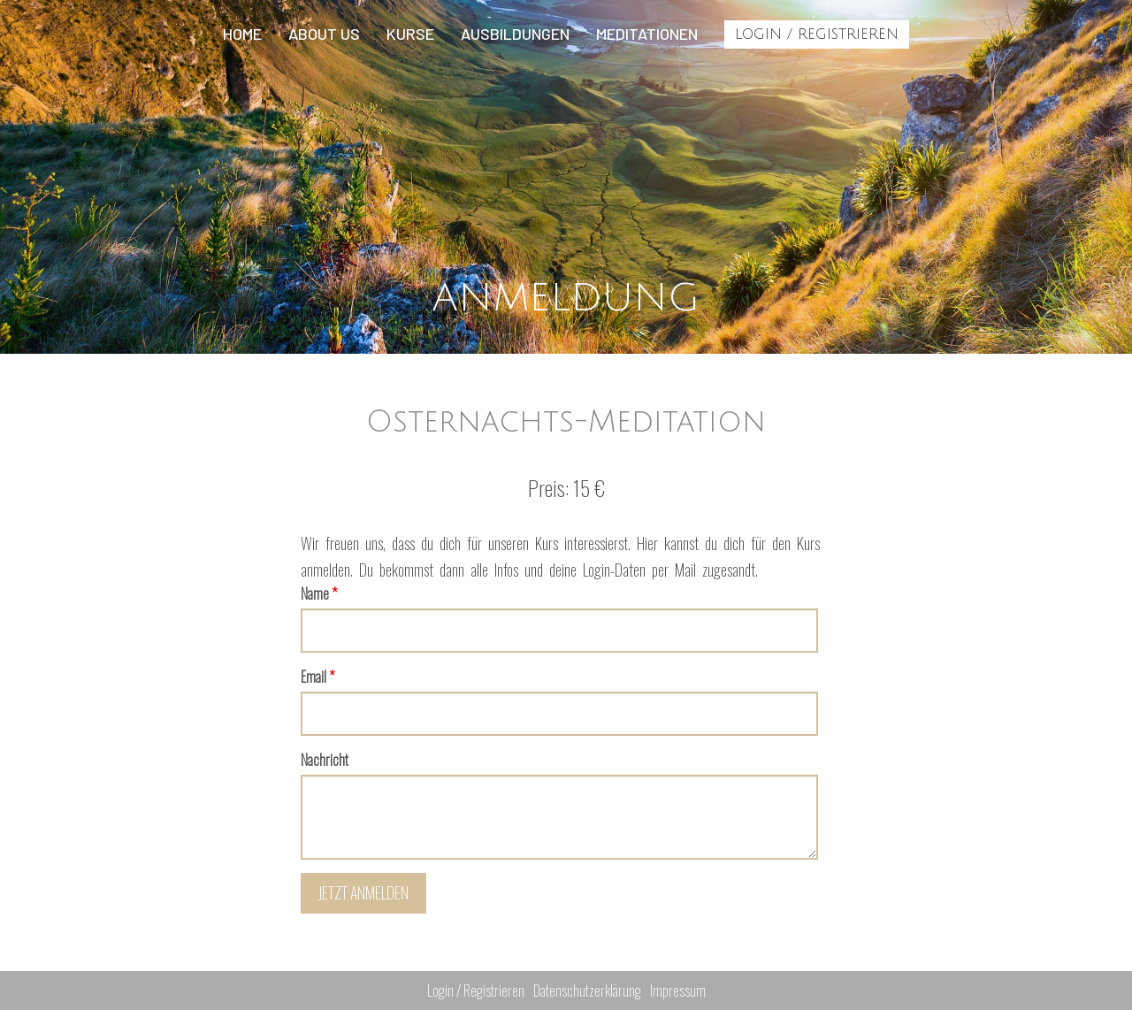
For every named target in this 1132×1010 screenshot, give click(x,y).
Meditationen (647, 33)
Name (319, 593)
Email (317, 676)
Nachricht (324, 759)
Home (242, 33)
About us (324, 33)
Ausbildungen (515, 33)
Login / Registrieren (817, 34)
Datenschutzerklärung (587, 990)
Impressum (678, 990)
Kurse (410, 33)
